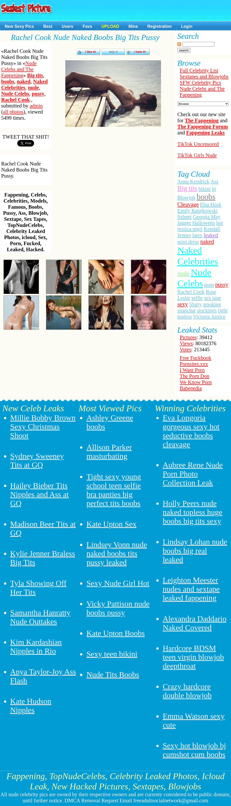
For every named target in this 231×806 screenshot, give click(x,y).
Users (67, 26)
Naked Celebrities (24, 84)
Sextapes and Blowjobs (204, 76)
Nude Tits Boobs (112, 674)
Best (47, 26)
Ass (214, 181)
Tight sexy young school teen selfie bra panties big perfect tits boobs (113, 490)
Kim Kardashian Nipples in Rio (36, 646)
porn (209, 285)
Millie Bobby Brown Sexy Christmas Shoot (43, 426)
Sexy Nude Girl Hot (117, 583)
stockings (207, 310)
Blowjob (186, 198)
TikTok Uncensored (198, 144)
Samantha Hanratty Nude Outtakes (40, 617)
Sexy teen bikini (111, 654)
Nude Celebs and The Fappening (19, 69)
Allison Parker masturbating (109, 451)
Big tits (35, 75)
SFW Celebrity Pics (200, 83)
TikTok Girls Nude (197, 155)
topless (184, 316)
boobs (7, 81)
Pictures (188, 337)
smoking (212, 304)
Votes (185, 349)
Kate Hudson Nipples (30, 705)
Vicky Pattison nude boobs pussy (117, 608)
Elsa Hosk (210, 205)
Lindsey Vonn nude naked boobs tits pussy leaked (116, 553)
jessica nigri (190, 229)
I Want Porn (192, 370)
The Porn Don (194, 376)
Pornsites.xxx (194, 364)
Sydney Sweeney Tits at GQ (37, 460)
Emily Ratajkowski (197, 211)
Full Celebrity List (199, 70)
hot (219, 223)
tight (223, 310)
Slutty (195, 304)
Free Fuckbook (195, 358)
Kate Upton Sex (111, 524)
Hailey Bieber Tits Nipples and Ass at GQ (39, 494)
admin (36, 106)
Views (186, 343)
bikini (205, 189)
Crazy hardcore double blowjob (187, 691)
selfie (197, 298)
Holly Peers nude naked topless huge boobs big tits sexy (192, 512)
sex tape (212, 298)
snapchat (186, 310)
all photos (13, 112)
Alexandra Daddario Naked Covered (194, 623)
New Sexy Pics (19, 26)
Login (186, 26)
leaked (211, 235)
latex (197, 235)
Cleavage (188, 204)
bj (214, 189)
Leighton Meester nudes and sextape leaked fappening (191, 589)
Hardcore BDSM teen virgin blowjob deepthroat (193, 657)
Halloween (203, 223)
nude (33, 87)
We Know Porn (196, 382)
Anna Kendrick (193, 181)
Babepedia (191, 388)
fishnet (184, 217)
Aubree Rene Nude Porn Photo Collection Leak (193, 474)
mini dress (188, 242)
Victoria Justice (209, 316)
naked (24, 81)
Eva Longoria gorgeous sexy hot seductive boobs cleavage (191, 431)
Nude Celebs (15, 94)
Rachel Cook (15, 100)
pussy (38, 94)
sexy (182, 304)
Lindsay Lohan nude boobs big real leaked (195, 550)
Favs (87, 26)
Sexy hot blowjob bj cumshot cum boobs (194, 750)
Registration (159, 26)
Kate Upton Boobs (115, 633)
